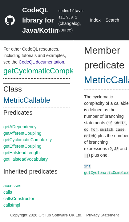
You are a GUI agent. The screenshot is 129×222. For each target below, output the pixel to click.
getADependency (19, 126)
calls (7, 192)
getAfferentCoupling (22, 133)
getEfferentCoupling (22, 146)
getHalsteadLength (21, 152)
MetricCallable (26, 100)
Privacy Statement (102, 215)
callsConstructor (18, 198)
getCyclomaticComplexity (44, 71)
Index (95, 20)
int (87, 166)
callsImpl (11, 205)
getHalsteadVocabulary (25, 159)
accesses (12, 185)
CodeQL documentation (41, 62)
